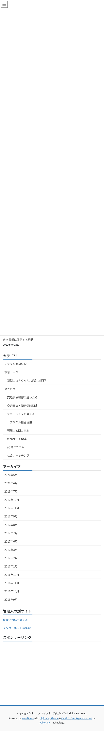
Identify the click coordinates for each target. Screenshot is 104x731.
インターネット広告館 (17, 628)
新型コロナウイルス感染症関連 (26, 380)
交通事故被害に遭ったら (22, 397)
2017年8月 (11, 525)
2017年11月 (11, 508)
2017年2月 (11, 558)
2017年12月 (11, 500)
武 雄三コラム (15, 447)
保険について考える (15, 620)
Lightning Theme (49, 718)
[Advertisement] (52, 672)
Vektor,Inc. (45, 722)
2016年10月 (11, 591)
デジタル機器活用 (21, 422)
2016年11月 (11, 583)
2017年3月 (11, 550)
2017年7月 (11, 533)
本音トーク (11, 372)
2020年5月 (11, 475)
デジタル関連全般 (15, 364)
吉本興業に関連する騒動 (18, 339)
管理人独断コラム (18, 430)
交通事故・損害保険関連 (22, 406)
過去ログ (9, 389)
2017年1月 (11, 566)
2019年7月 (11, 491)
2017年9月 (11, 516)
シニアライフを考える (21, 414)
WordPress (28, 718)
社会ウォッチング (18, 455)
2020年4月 (11, 483)
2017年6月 (11, 541)
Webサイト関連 (17, 439)
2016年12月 (11, 575)
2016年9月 (11, 599)
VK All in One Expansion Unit (76, 718)
